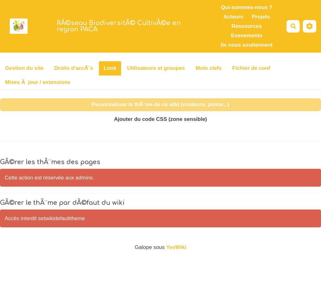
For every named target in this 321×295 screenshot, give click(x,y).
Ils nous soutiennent (246, 45)
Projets (261, 17)
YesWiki (176, 247)
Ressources (247, 26)
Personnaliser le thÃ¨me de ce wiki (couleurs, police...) (160, 104)
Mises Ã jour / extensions (38, 82)
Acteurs (233, 17)
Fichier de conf (251, 68)
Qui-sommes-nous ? (246, 7)
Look (110, 68)
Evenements (246, 36)
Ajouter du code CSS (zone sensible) (160, 119)
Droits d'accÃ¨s (73, 68)
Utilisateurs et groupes (156, 68)
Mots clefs (209, 68)
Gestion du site (24, 68)
